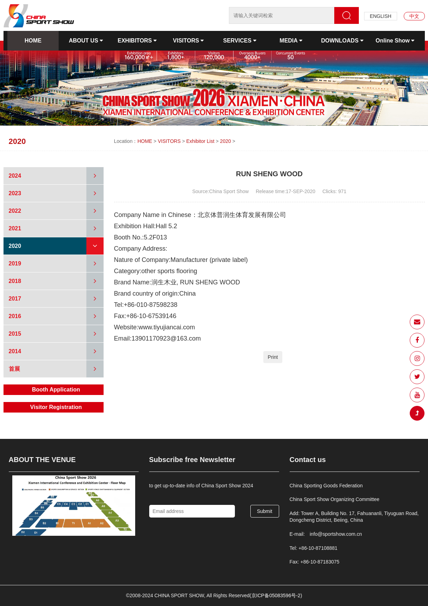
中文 (414, 16)
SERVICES (239, 41)
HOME (33, 41)
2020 (225, 141)
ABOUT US (86, 41)
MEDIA (290, 41)
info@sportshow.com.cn (336, 534)
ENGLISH (380, 16)
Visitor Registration (56, 407)
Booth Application (56, 390)
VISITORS (188, 41)
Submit (264, 511)
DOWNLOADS (342, 41)
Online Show (395, 41)
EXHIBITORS (137, 41)
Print (273, 357)
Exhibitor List (200, 141)
